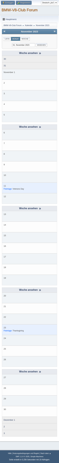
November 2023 (29, 31)
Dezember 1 (9, 420)
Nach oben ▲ (46, 453)
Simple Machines (37, 456)
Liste (7, 39)
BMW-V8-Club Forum (20, 10)
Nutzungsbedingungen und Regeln (26, 453)
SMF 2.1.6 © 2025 (22, 456)
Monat (15, 39)
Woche (25, 39)
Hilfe (9, 453)
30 (5, 59)
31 (5, 65)
